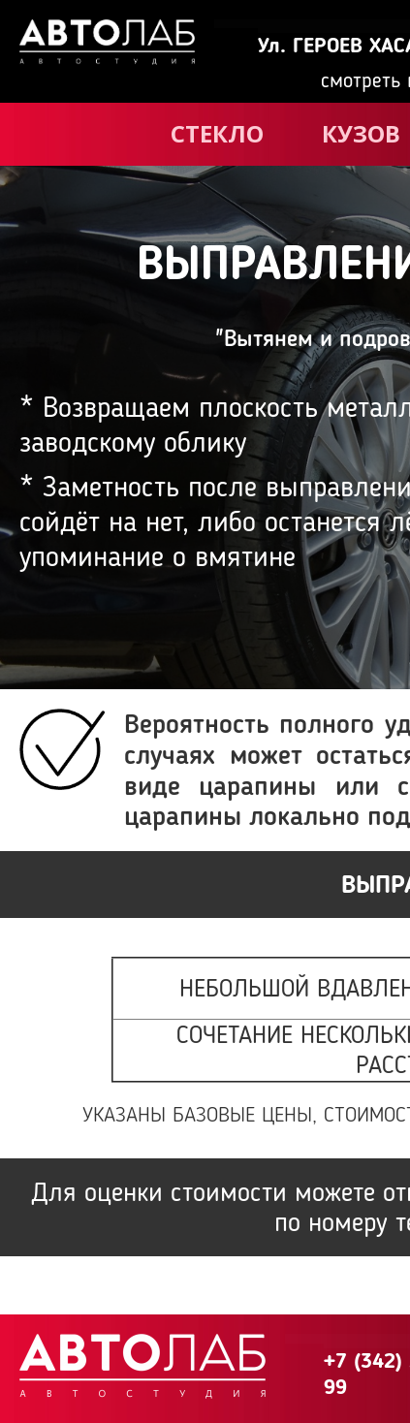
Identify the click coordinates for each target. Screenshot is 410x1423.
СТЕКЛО (217, 133)
